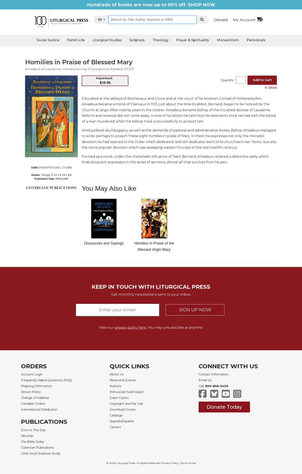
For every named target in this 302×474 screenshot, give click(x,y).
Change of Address (35, 398)
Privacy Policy (170, 463)
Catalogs (116, 415)
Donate (221, 20)
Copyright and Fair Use (126, 404)
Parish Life (76, 40)
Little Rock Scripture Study (40, 453)
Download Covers (122, 409)
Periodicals (256, 40)
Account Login (32, 374)
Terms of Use (188, 463)
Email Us (205, 380)
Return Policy (31, 392)
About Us (116, 374)
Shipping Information (36, 386)
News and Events (122, 380)
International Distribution (39, 409)
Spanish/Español (122, 421)
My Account (244, 20)
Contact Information (214, 374)
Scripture (137, 40)
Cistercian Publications (37, 448)
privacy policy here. (131, 328)
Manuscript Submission (127, 392)
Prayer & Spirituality (192, 40)
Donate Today (224, 407)
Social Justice (47, 40)
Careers (115, 427)
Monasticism (228, 40)
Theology (160, 40)
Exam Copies (119, 398)
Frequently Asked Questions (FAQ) (46, 380)
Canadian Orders (33, 404)
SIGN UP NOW (195, 309)
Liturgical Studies (107, 40)
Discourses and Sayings (104, 243)
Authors (115, 386)
